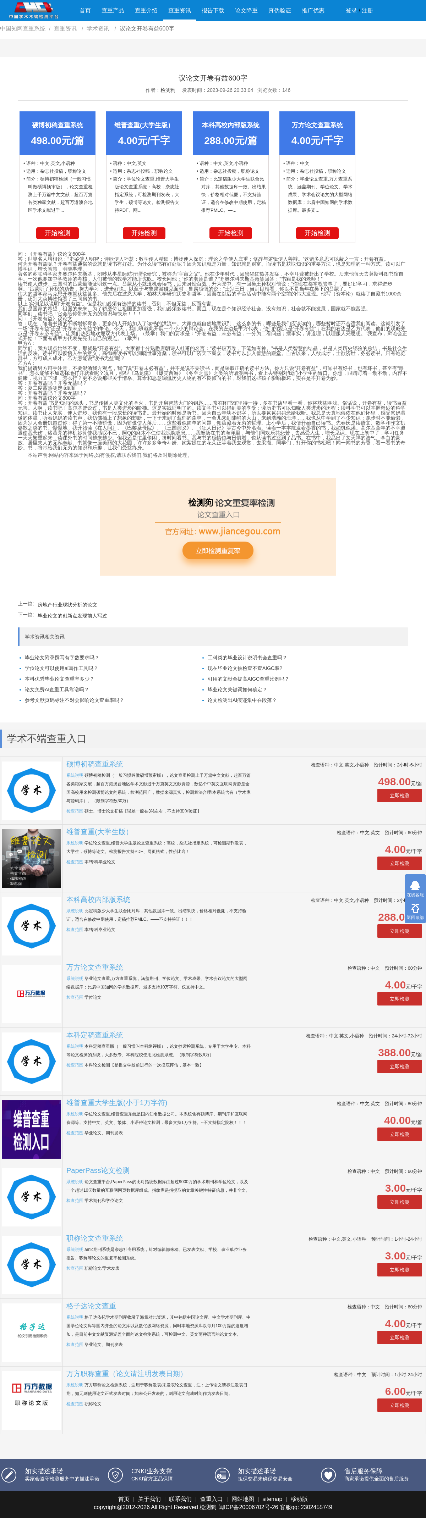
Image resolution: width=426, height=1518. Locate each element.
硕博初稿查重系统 (94, 764)
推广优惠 (313, 10)
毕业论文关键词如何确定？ (237, 689)
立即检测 (400, 795)
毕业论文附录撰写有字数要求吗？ (62, 657)
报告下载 (213, 10)
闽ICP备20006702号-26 (248, 1507)
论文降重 (246, 10)
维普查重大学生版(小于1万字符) (116, 1103)
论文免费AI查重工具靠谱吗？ (57, 689)
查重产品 (113, 10)
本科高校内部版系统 (98, 899)
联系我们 (180, 1499)
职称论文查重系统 (94, 1238)
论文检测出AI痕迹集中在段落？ (242, 700)
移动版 (299, 1499)
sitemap (272, 1499)
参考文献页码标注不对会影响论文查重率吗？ (74, 700)
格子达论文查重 (91, 1306)
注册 (367, 10)
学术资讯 (99, 29)
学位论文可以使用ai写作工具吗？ (61, 668)
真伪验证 (279, 10)
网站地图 (242, 1499)
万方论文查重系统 (94, 967)
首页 (85, 10)
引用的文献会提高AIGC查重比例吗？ (248, 679)
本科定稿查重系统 (94, 1035)
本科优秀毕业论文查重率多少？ (59, 679)
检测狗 (167, 90)
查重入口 (211, 1499)
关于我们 (149, 1499)
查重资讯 (179, 10)
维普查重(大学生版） (99, 832)
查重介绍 (146, 10)
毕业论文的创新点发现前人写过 (72, 616)
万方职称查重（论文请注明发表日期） (126, 1374)
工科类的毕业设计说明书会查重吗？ (247, 657)
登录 (351, 10)
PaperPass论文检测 (98, 1170)
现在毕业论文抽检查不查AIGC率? (245, 668)
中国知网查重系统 (22, 29)
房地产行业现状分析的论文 (67, 605)
